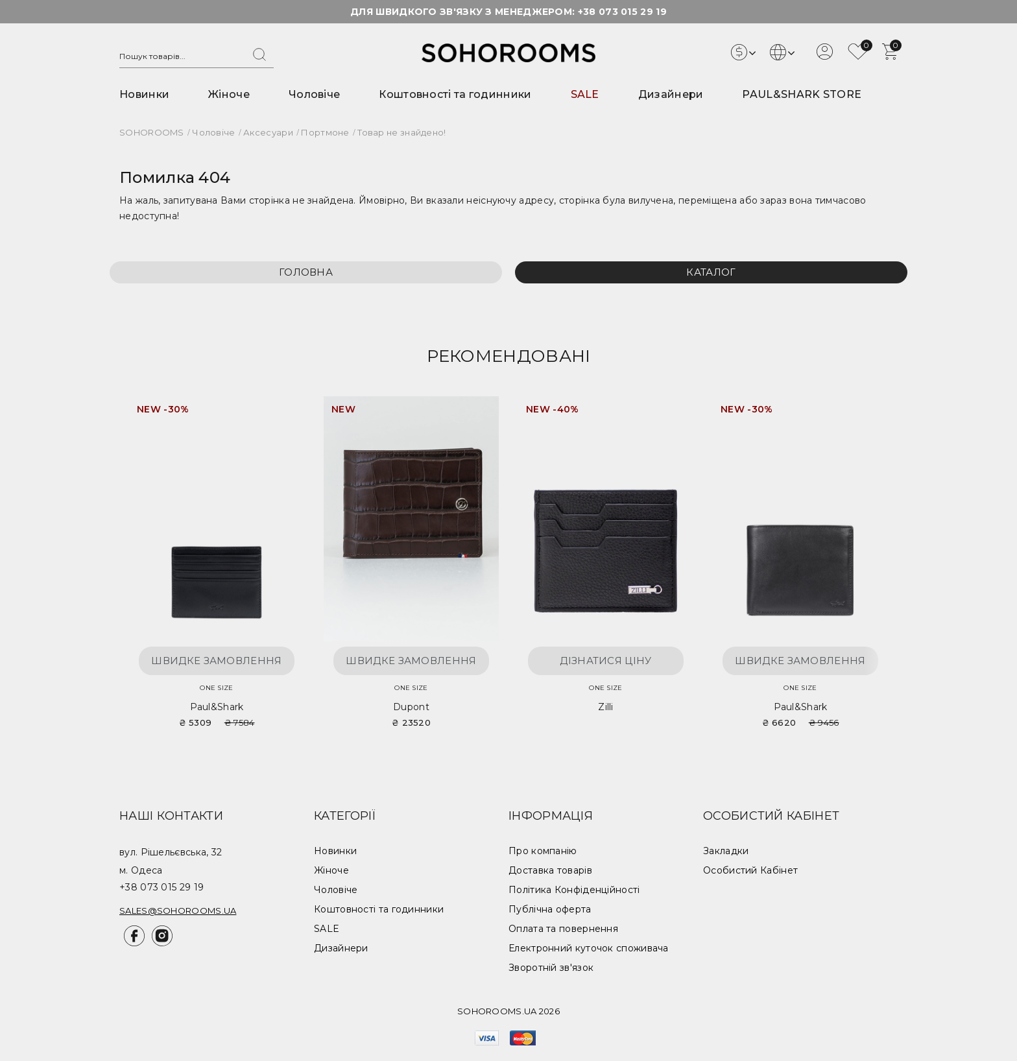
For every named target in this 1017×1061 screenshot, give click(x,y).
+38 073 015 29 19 (622, 12)
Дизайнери (671, 94)
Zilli (606, 707)
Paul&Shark (217, 707)
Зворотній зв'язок (550, 967)
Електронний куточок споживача (588, 948)
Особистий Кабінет (750, 870)
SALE (585, 94)
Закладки (725, 851)
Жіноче (229, 94)
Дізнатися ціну (605, 660)
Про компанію (542, 851)
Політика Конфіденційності (574, 890)
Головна (306, 272)
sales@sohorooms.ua (177, 910)
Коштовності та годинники (455, 94)
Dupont (411, 707)
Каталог (711, 272)
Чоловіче (314, 94)
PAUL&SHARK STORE (801, 94)
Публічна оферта (550, 909)
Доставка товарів (550, 870)
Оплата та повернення (563, 929)
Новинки (144, 94)
